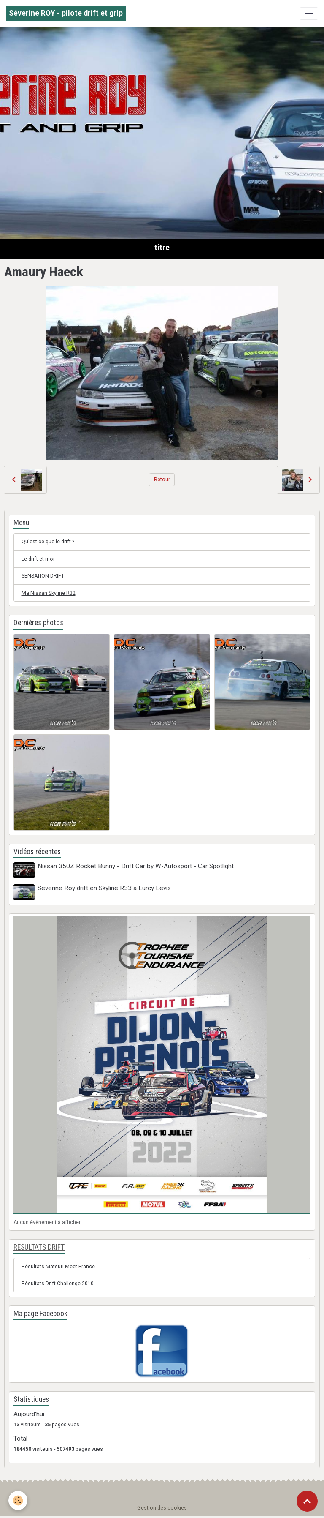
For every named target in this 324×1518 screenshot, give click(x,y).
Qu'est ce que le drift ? (48, 542)
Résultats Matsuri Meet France (58, 1267)
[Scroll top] (307, 1501)
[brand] (66, 13)
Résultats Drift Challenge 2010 (58, 1283)
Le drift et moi (38, 559)
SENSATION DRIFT (43, 576)
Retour (162, 479)
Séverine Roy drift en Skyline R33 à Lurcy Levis (104, 888)
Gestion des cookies (162, 1508)
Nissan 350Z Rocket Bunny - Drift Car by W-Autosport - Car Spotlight (136, 866)
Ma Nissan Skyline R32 (49, 593)
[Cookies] (17, 1500)
